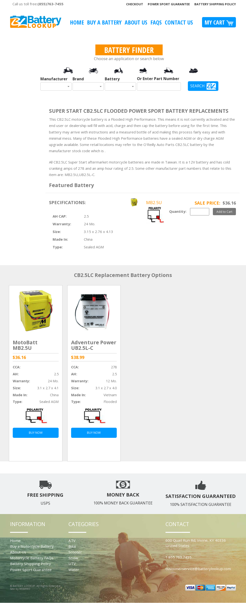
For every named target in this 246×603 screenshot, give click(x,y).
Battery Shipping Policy (215, 4)
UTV (72, 563)
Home (77, 22)
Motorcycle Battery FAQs (31, 557)
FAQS (156, 22)
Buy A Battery (104, 22)
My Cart (219, 22)
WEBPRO (24, 588)
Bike (72, 546)
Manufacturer (54, 79)
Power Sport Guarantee (169, 4)
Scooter (75, 552)
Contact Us (179, 22)
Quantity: (177, 211)
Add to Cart (224, 212)
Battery (112, 79)
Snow (73, 557)
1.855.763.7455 (178, 557)
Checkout (134, 4)
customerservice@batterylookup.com (198, 568)
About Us (136, 22)
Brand (78, 79)
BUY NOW (36, 433)
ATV (71, 540)
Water (73, 569)
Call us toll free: (37, 3)
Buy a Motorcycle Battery (32, 546)
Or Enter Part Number (158, 78)
